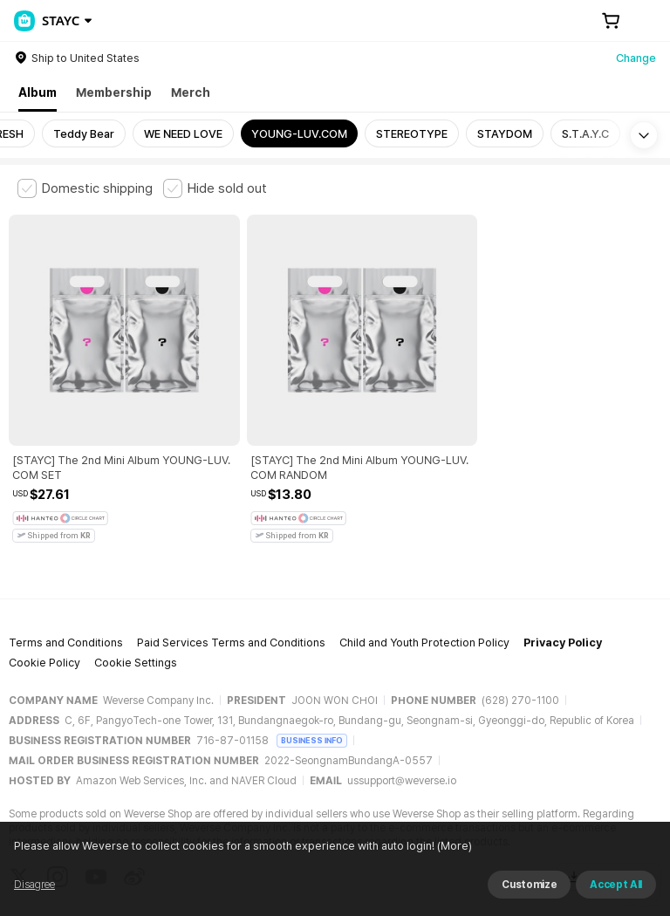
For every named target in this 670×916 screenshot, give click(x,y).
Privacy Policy (562, 570)
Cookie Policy (44, 590)
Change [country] (636, 58)
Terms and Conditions (66, 570)
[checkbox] (85, 188)
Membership (114, 92)
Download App (608, 803)
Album (37, 92)
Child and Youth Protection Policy (424, 570)
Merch (190, 92)
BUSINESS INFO (312, 667)
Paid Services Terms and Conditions (231, 570)
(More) (483, 893)
